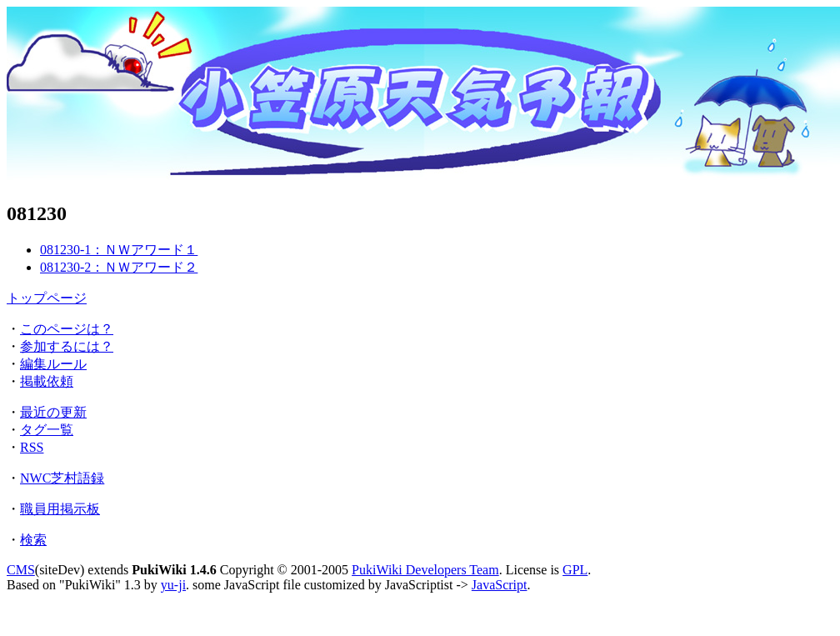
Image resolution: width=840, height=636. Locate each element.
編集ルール (53, 364)
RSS (31, 447)
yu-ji (173, 585)
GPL (575, 570)
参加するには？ (66, 346)
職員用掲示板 (60, 509)
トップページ (47, 298)
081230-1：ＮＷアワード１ (119, 250)
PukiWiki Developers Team (425, 570)
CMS (21, 570)
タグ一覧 (46, 430)
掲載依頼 (46, 381)
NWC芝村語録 (62, 478)
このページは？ (66, 329)
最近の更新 (53, 412)
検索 (33, 540)
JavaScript (500, 585)
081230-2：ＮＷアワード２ (119, 267)
